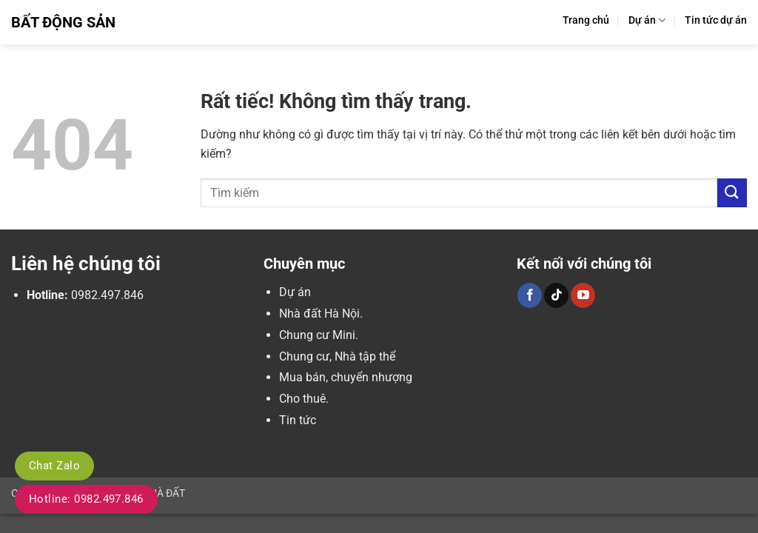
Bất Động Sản (63, 22)
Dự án (646, 20)
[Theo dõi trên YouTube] (583, 295)
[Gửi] (732, 192)
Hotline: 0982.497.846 (86, 499)
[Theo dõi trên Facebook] (529, 295)
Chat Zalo (54, 465)
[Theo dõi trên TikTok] (556, 295)
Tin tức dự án (716, 20)
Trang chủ (586, 20)
